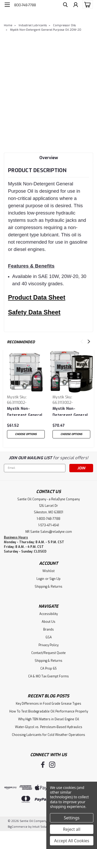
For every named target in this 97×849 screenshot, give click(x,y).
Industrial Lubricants (33, 25)
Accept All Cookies (71, 841)
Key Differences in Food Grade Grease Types (48, 704)
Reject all (71, 829)
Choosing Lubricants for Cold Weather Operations (48, 735)
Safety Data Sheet (34, 312)
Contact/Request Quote (48, 653)
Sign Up (55, 579)
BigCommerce (17, 827)
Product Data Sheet (36, 297)
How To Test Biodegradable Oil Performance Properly (48, 711)
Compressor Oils (64, 25)
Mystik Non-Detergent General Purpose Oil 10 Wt (24, 411)
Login (40, 579)
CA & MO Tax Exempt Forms (48, 676)
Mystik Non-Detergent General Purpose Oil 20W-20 (45, 30)
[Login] (75, 5)
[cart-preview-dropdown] (86, 4)
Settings (72, 818)
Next (89, 342)
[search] (65, 5)
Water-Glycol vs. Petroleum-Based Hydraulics (48, 727)
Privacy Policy (48, 645)
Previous (82, 342)
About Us (48, 622)
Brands (48, 629)
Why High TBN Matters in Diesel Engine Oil (48, 719)
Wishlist (48, 571)
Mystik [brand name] (13, 397)
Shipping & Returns (48, 587)
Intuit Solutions (42, 827)
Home (8, 25)
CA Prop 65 (48, 668)
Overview (48, 157)
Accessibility (48, 614)
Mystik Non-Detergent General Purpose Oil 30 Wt (70, 411)
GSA (49, 637)
